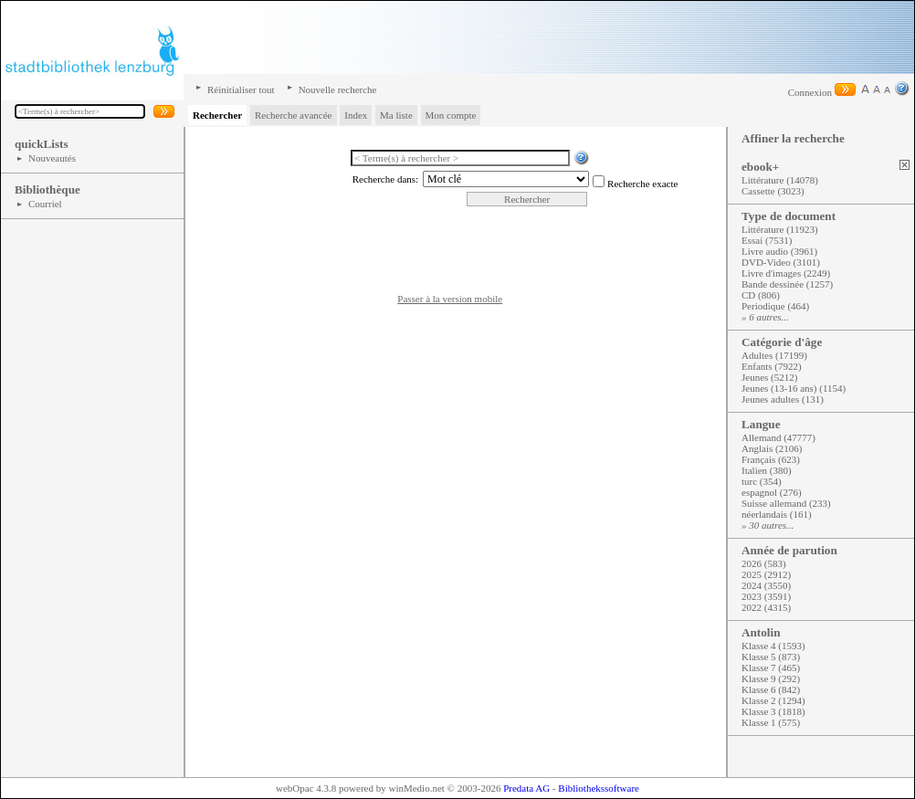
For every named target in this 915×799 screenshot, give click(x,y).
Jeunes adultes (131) (782, 399)
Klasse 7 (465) (770, 667)
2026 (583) (763, 563)
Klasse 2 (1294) (773, 700)
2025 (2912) (766, 574)
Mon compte (451, 115)
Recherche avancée (293, 115)
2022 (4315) (766, 607)
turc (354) (761, 481)
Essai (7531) (766, 240)
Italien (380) (766, 470)
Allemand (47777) (778, 437)
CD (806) (760, 294)
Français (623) (770, 459)
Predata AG (526, 788)
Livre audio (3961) (779, 251)
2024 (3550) (766, 585)
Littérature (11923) (779, 229)
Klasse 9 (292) (770, 678)
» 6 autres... (765, 316)
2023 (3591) (766, 596)
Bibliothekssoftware (598, 788)
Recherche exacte (642, 183)
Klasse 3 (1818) (773, 711)
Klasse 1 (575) (770, 722)
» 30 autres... (767, 525)
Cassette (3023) (773, 190)
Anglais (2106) (771, 448)
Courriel (45, 203)
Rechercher (217, 115)
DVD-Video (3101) (780, 262)
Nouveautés (52, 157)
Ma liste (396, 115)
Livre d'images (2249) (785, 273)
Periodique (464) (775, 305)
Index (355, 115)
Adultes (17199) (774, 355)
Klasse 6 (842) (770, 689)
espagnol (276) (771, 492)
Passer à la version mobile (449, 298)
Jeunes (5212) (769, 377)
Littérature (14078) (779, 179)
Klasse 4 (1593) (773, 645)
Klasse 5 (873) (770, 656)
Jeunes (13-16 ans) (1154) (793, 388)
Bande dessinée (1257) (787, 284)
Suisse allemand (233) (786, 503)
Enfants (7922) (771, 366)
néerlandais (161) (776, 514)
